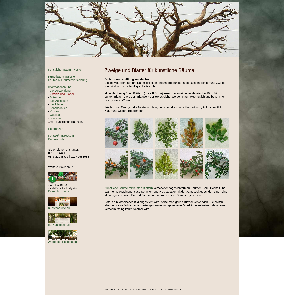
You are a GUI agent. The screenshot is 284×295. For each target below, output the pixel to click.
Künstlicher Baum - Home (64, 69)
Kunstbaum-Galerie (61, 76)
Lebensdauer (58, 108)
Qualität (55, 114)
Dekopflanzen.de (59, 191)
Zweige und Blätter (62, 93)
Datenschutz (56, 139)
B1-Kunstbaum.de (59, 224)
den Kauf (56, 118)
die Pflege (56, 104)
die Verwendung (60, 90)
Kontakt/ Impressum (61, 135)
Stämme (55, 97)
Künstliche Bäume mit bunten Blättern (129, 188)
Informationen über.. (61, 87)
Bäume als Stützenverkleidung (67, 80)
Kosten (54, 111)
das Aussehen (59, 100)
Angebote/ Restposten (62, 241)
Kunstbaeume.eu (59, 208)
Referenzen (55, 128)
